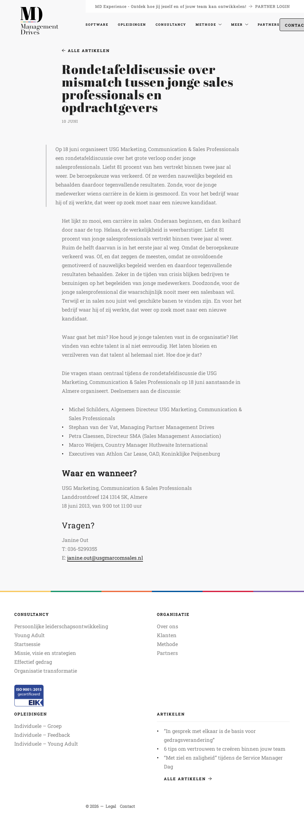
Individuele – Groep (37, 725)
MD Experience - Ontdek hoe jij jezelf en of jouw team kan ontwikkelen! (173, 6)
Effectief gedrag (33, 661)
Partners (167, 653)
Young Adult (29, 635)
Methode (167, 644)
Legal (111, 806)
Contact (127, 806)
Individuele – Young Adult (46, 743)
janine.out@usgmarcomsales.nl (105, 557)
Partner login (272, 6)
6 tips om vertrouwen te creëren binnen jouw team (224, 748)
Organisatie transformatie (45, 670)
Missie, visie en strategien (45, 653)
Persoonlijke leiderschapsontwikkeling (61, 626)
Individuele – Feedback (42, 734)
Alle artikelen (86, 50)
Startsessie (27, 644)
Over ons (167, 626)
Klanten (167, 635)
